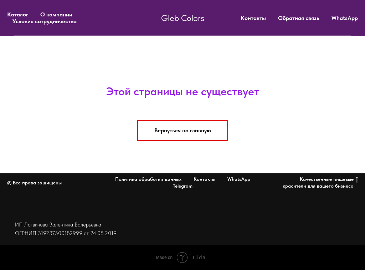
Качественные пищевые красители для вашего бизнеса (320, 182)
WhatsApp (344, 18)
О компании (56, 14)
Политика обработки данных (148, 179)
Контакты (253, 18)
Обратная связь (298, 18)
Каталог (17, 14)
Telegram (182, 186)
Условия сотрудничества (44, 21)
